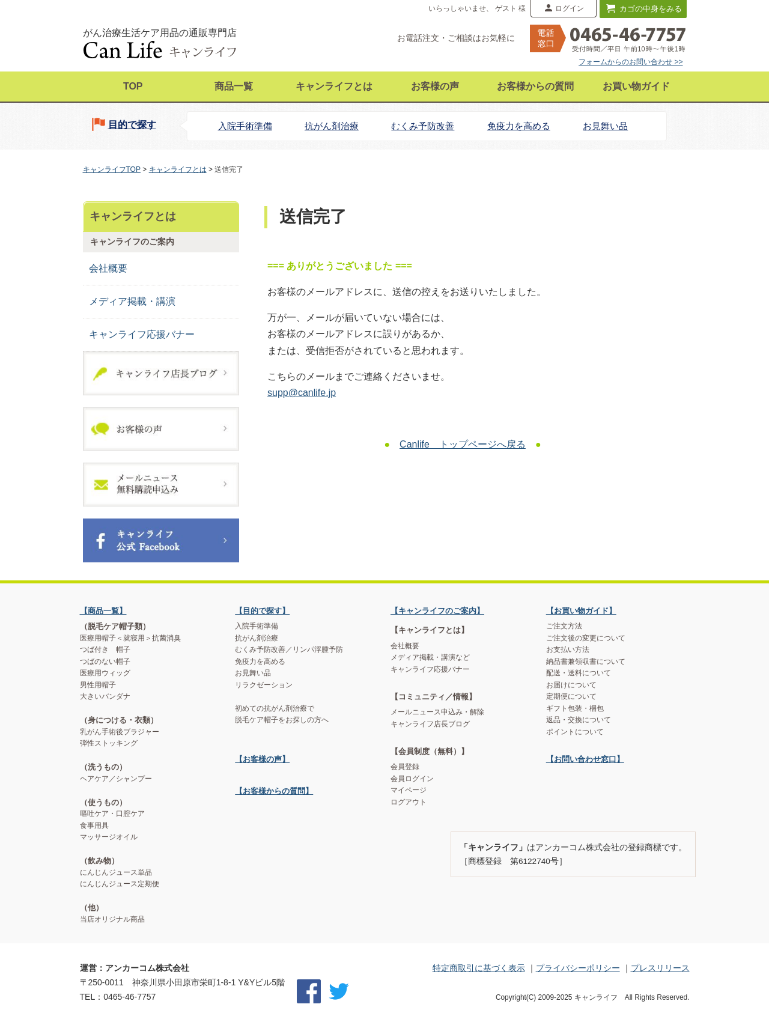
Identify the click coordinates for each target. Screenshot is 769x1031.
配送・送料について (578, 673)
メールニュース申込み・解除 (437, 712)
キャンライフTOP (112, 169)
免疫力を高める (518, 126)
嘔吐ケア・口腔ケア (112, 813)
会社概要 (108, 268)
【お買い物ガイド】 (581, 610)
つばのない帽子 (105, 661)
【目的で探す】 (262, 610)
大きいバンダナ (105, 696)
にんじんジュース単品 (116, 872)
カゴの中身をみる (650, 8)
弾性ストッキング (109, 743)
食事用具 (94, 825)
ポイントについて (575, 732)
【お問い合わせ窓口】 (585, 759)
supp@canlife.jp (301, 393)
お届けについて (571, 685)
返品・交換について (578, 720)
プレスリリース (660, 968)
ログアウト (409, 802)
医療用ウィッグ (105, 673)
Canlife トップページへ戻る (463, 444)
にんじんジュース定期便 (119, 884)
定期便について (571, 696)
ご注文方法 (564, 626)
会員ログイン (412, 778)
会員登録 (405, 766)
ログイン (569, 8)
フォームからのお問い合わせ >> (630, 62)
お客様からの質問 (535, 86)
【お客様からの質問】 (274, 790)
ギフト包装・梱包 (575, 708)
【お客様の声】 (262, 759)
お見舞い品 (605, 126)
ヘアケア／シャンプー (116, 778)
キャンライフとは (334, 86)
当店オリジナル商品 (112, 919)
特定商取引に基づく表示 (479, 968)
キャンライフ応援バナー (142, 334)
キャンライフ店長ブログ (430, 724)
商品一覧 (233, 86)
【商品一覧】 (103, 610)
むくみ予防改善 (422, 126)
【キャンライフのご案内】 (437, 610)
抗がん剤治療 (332, 126)
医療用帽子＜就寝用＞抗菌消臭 (130, 638)
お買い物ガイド (636, 86)
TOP (133, 86)
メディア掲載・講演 (132, 301)
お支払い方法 (567, 649)
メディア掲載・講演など (430, 657)
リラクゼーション (264, 685)
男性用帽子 (98, 685)
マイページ (409, 790)
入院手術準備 (245, 126)
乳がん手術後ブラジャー (119, 732)
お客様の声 (435, 86)
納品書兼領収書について (585, 661)
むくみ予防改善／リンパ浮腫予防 (289, 649)
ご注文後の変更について (585, 638)
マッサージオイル (109, 837)
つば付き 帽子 (105, 649)
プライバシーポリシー (578, 968)
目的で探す (132, 125)
